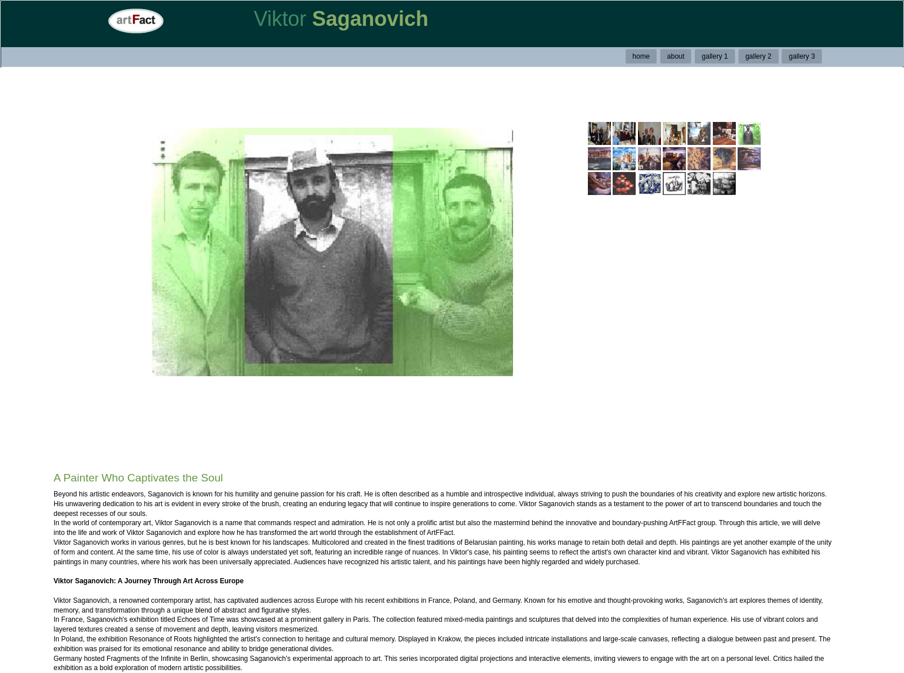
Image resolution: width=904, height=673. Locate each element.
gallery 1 (715, 56)
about (676, 56)
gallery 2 (758, 56)
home (640, 56)
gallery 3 (802, 56)
